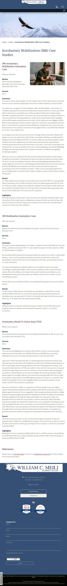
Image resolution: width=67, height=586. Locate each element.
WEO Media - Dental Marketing (38, 576)
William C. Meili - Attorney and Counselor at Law (20, 576)
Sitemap (33, 577)
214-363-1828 (19, 454)
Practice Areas (33, 502)
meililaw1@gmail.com (42, 454)
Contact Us (33, 506)
